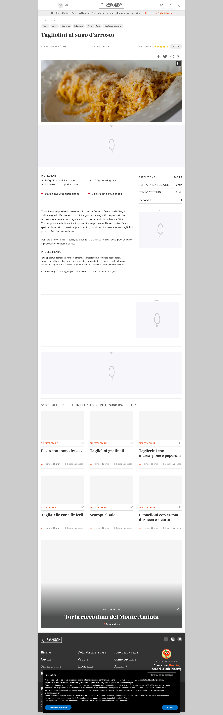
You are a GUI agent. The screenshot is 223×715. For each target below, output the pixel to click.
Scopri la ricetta (75, 464)
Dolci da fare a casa (103, 13)
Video (139, 13)
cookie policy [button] (129, 682)
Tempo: (52, 464)
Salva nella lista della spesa (62, 193)
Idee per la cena (124, 13)
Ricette (55, 13)
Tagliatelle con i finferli (62, 515)
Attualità (84, 13)
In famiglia (78, 26)
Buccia (174, 665)
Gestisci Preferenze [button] (58, 707)
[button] (159, 56)
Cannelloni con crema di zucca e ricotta (158, 517)
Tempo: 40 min (112, 624)
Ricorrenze (65, 26)
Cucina (65, 13)
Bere (74, 13)
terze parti (86, 685)
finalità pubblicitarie (61, 690)
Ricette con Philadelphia (158, 13)
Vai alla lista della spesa (107, 193)
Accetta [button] (170, 707)
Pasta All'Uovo (94, 26)
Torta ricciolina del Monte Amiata (111, 617)
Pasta (45, 26)
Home (43, 20)
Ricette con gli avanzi (112, 26)
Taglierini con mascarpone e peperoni (160, 453)
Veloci (54, 26)
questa (97, 239)
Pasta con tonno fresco (61, 450)
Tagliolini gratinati (107, 450)
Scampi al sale (102, 515)
